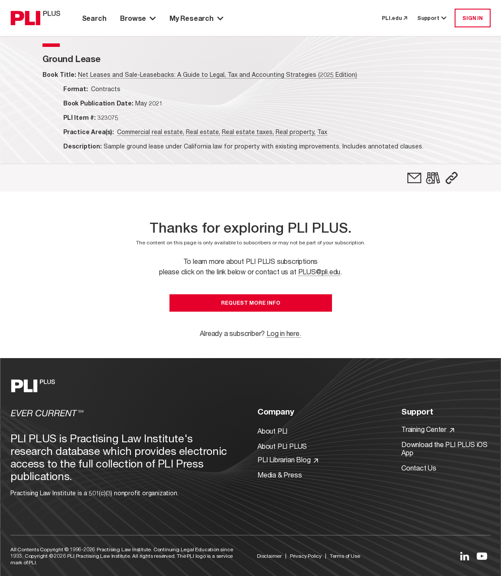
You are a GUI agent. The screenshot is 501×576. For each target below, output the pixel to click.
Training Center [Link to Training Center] (427, 429)
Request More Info (250, 303)
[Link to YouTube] (482, 556)
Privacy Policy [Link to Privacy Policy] (306, 556)
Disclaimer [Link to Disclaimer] (269, 556)
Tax (322, 131)
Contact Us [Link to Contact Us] (418, 468)
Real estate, (203, 131)
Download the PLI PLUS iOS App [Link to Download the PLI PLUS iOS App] (444, 448)
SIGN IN (472, 18)
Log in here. (284, 333)
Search (94, 18)
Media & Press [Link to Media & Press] (279, 475)
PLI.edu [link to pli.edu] (394, 18)
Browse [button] (138, 18)
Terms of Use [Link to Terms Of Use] (345, 556)
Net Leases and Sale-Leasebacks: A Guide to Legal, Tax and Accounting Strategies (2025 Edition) (217, 74)
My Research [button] (196, 18)
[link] (414, 178)
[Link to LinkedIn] (464, 556)
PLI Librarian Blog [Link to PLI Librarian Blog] (287, 459)
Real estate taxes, (248, 131)
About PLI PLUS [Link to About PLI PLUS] (282, 446)
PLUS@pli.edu (319, 271)
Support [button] (432, 18)
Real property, (296, 131)
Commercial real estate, (150, 131)
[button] (452, 178)
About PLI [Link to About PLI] (272, 431)
